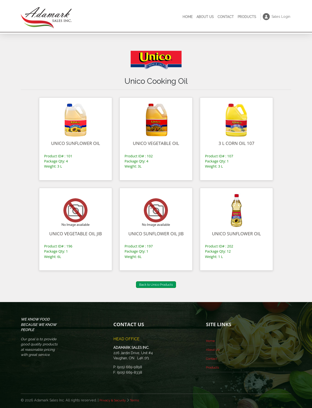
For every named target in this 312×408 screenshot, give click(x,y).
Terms (137, 400)
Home (188, 17)
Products (247, 17)
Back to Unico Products (156, 284)
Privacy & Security (113, 400)
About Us (205, 17)
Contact (225, 17)
